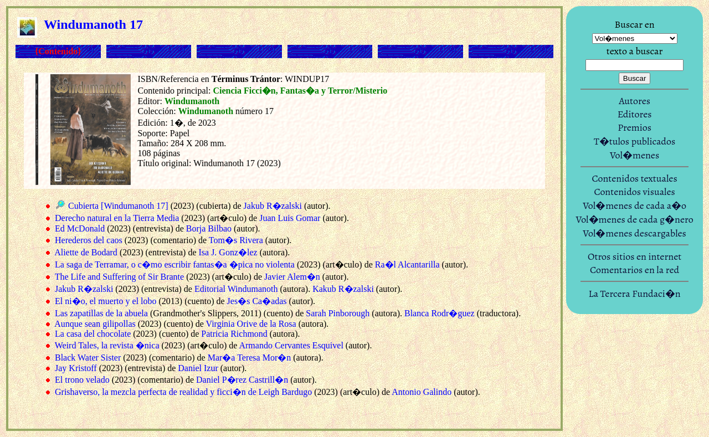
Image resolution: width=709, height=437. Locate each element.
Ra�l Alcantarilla (407, 264)
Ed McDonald (80, 228)
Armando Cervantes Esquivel (291, 345)
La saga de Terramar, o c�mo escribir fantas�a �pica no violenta (175, 264)
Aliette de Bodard (85, 252)
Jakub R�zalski (273, 205)
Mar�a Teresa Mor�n (249, 357)
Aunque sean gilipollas (95, 323)
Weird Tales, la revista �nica (107, 345)
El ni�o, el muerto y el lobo (106, 301)
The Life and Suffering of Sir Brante (119, 276)
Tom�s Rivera (236, 240)
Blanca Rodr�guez (439, 313)
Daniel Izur (198, 368)
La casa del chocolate (93, 333)
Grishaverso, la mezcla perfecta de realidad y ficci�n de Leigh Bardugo (183, 392)
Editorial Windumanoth (236, 289)
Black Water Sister (88, 357)
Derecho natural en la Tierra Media (117, 218)
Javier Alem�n (292, 276)
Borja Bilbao (209, 228)
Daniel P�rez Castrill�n (242, 379)
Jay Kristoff (76, 368)
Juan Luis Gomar (289, 218)
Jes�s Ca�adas (257, 301)
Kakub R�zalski (343, 289)
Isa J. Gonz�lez (227, 252)
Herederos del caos (88, 240)
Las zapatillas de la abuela (101, 313)
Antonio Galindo (421, 392)
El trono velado (82, 379)
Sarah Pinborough (337, 313)
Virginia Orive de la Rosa (251, 323)
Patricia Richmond (234, 333)
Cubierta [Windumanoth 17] (118, 205)
